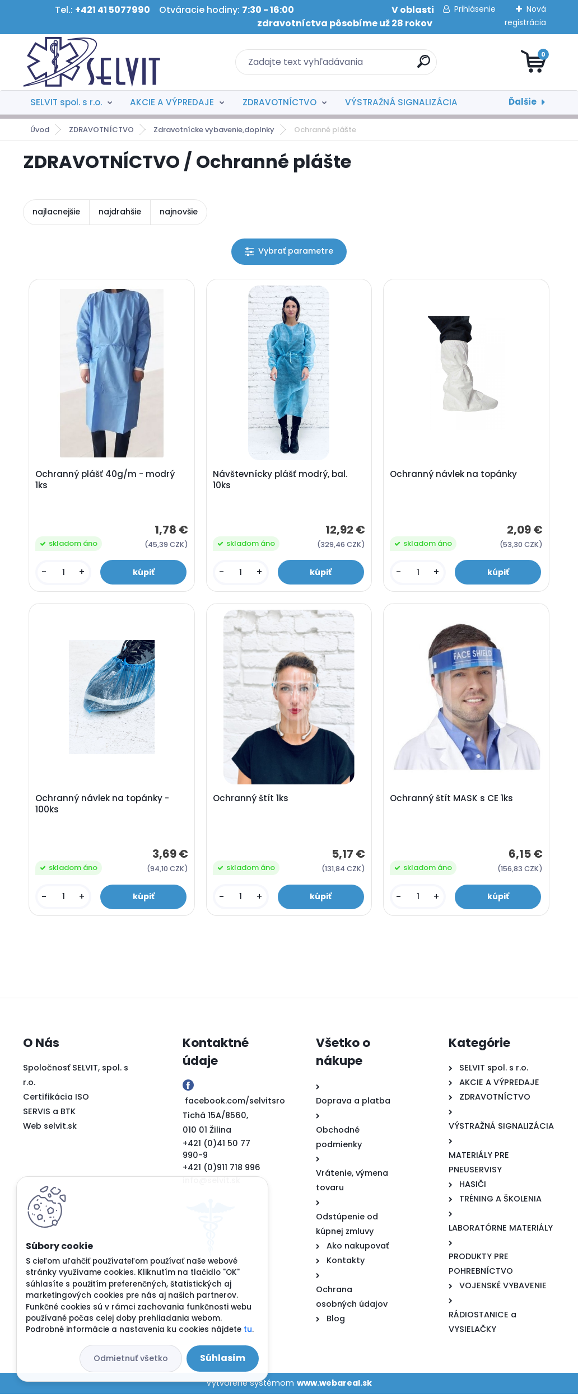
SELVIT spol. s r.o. (66, 102)
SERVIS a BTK (49, 1115)
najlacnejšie (56, 211)
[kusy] (64, 573)
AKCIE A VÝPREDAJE (172, 102)
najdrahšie (120, 211)
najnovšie (179, 211)
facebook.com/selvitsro (235, 1104)
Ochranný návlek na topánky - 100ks (103, 807)
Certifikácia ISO (56, 1100)
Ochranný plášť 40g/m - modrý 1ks (106, 481)
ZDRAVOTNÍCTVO (279, 102)
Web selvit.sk (50, 1129)
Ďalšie (523, 101)
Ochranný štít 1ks (251, 801)
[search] (423, 66)
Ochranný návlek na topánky (454, 475)
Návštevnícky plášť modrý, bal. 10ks (280, 481)
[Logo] (91, 62)
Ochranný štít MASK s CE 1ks (452, 801)
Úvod (39, 129)
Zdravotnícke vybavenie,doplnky (213, 129)
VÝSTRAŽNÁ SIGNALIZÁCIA (401, 102)
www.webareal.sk (334, 1386)
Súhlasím (222, 1358)
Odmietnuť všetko (131, 1358)
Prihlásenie (475, 9)
